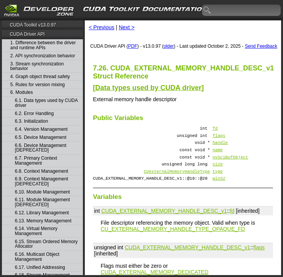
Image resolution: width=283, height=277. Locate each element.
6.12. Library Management (42, 212)
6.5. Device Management (40, 137)
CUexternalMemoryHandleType (177, 179)
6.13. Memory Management (43, 221)
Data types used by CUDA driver (148, 88)
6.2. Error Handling (34, 113)
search (207, 10)
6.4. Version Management (41, 129)
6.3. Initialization (31, 121)
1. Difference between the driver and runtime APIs (43, 45)
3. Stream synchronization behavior (37, 66)
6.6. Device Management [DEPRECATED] (40, 148)
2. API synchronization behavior (42, 55)
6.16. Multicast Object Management (37, 257)
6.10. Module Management (42, 192)
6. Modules (21, 92)
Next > (127, 27)
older (168, 46)
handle (220, 146)
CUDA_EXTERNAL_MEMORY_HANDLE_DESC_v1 (164, 220)
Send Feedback (261, 46)
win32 (218, 187)
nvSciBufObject (230, 162)
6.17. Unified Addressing (40, 267)
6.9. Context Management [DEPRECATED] (41, 181)
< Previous (102, 27)
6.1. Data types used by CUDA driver (46, 103)
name (217, 154)
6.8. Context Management (41, 171)
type (217, 179)
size (217, 171)
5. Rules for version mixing (37, 84)
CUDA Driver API (27, 34)
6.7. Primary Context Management (36, 160)
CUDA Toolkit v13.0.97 (33, 25)
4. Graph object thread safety (40, 76)
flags (218, 137)
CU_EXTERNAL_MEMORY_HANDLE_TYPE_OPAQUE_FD (173, 238)
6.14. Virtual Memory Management (36, 231)
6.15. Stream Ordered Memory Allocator (46, 244)
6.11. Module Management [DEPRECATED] (42, 202)
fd (214, 129)
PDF (132, 46)
